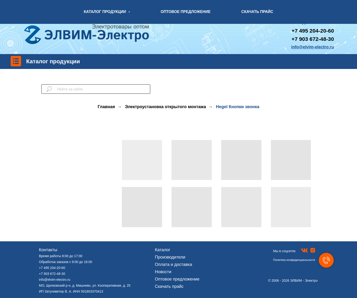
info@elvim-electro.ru (54, 279)
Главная (106, 106)
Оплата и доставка (173, 264)
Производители (170, 257)
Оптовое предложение (177, 279)
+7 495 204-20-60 (52, 268)
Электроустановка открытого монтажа (165, 106)
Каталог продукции (53, 61)
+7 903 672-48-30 (312, 39)
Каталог (162, 249)
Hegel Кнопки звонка (237, 106)
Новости (163, 271)
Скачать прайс (169, 286)
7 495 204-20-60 (314, 31)
